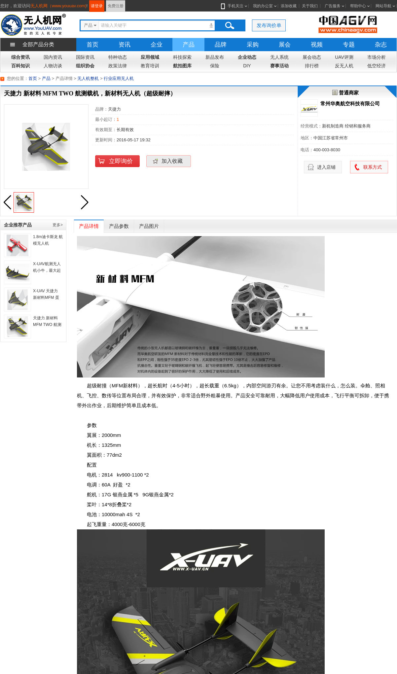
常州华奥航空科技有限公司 (350, 103)
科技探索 (182, 57)
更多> (58, 225)
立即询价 (121, 161)
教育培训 (150, 65)
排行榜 (312, 65)
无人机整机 (88, 78)
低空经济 (376, 65)
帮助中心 (358, 6)
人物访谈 (53, 65)
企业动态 (247, 57)
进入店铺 (326, 167)
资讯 (124, 44)
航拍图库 (182, 65)
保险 (214, 65)
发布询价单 (269, 25)
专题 (349, 44)
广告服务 (333, 6)
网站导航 (383, 6)
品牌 (221, 44)
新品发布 (214, 57)
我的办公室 (263, 6)
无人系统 (279, 57)
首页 (92, 44)
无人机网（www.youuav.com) (58, 5)
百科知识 (20, 65)
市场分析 (376, 57)
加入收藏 (172, 161)
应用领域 (150, 57)
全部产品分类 (38, 44)
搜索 (229, 25)
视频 (317, 44)
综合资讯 (20, 57)
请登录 (97, 6)
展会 (285, 44)
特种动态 (117, 57)
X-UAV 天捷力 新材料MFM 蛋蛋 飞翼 (46, 297)
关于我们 (310, 6)
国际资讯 (85, 57)
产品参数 (119, 226)
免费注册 (116, 6)
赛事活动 (279, 65)
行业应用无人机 (119, 78)
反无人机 (344, 65)
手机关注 (234, 6)
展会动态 (312, 57)
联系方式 (372, 167)
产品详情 (89, 226)
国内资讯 (53, 57)
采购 (253, 44)
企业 (156, 44)
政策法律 (117, 65)
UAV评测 (344, 57)
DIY (247, 65)
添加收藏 (289, 6)
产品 (189, 44)
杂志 (381, 44)
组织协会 (85, 65)
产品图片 (149, 226)
